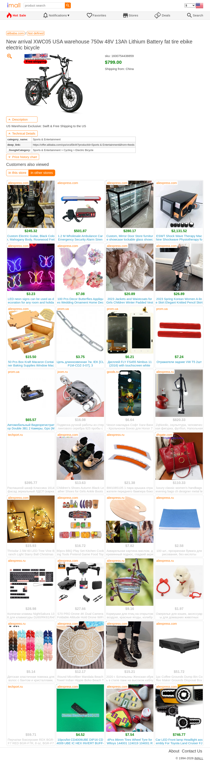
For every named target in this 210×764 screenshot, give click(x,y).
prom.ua (63, 308)
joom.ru (62, 371)
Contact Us (192, 751)
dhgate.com (164, 434)
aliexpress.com (18, 183)
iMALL (198, 758)
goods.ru (113, 371)
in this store (17, 173)
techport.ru (15, 434)
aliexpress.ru (165, 371)
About (174, 751)
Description (18, 119)
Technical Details (21, 133)
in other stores (42, 173)
